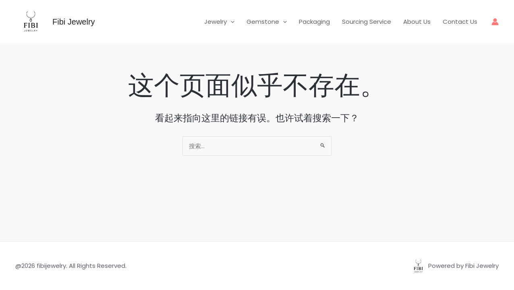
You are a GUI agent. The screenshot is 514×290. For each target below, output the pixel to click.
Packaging (314, 21)
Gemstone (267, 22)
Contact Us (460, 21)
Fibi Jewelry (73, 21)
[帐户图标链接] (495, 21)
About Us (417, 21)
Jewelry (219, 22)
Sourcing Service (366, 21)
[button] (230, 22)
